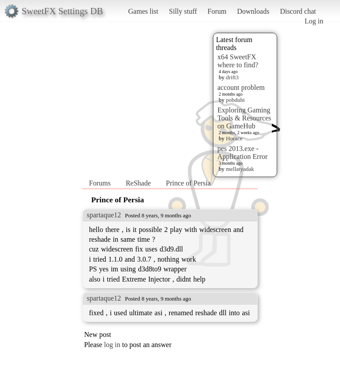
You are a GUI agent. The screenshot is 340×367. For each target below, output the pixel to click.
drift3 (232, 77)
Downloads (253, 11)
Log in (314, 21)
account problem (241, 87)
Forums (100, 183)
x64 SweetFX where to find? (237, 61)
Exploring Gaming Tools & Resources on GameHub (244, 118)
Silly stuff (183, 11)
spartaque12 (104, 215)
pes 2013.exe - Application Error (242, 152)
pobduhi (235, 100)
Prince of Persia (188, 183)
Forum (217, 11)
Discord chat (298, 11)
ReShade (138, 183)
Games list (143, 11)
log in (112, 344)
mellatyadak (240, 169)
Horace (234, 138)
